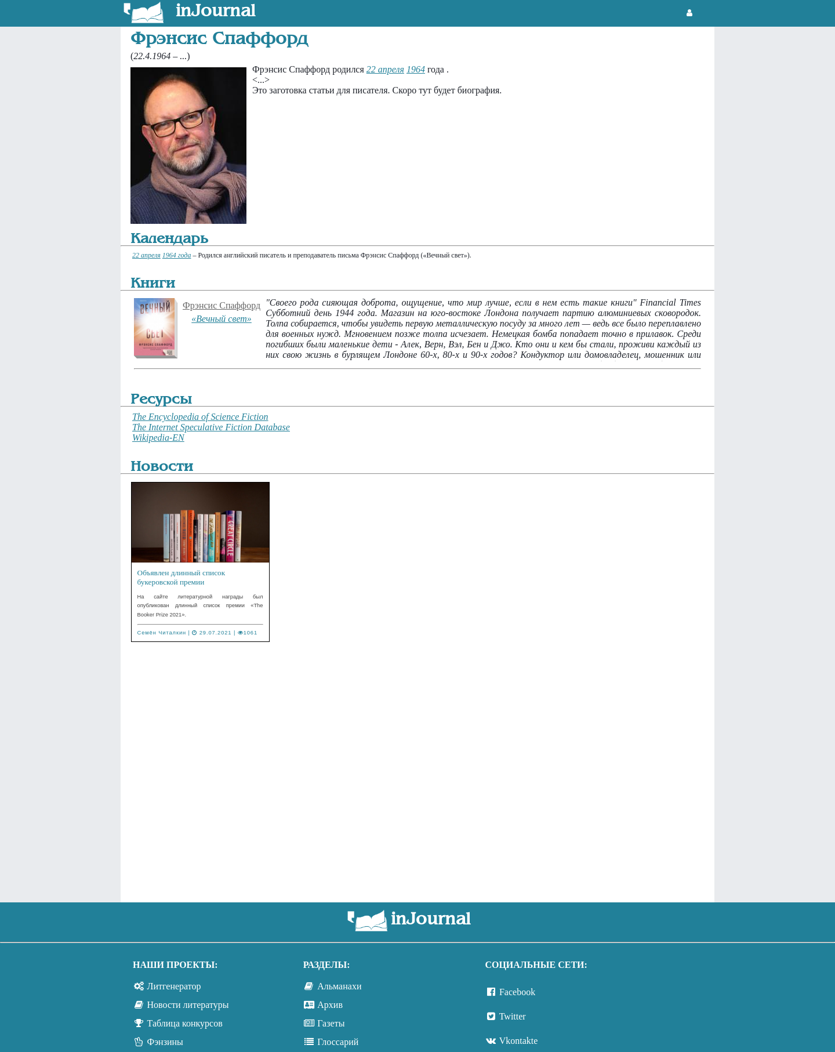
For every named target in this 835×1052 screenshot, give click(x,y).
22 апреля (385, 69)
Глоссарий (337, 1042)
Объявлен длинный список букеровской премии (181, 577)
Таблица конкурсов (185, 1023)
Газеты (330, 1023)
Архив (330, 1005)
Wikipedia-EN (158, 437)
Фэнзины (165, 1042)
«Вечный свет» (221, 319)
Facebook (517, 992)
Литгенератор (174, 986)
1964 (415, 69)
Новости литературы (188, 1005)
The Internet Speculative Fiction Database (211, 427)
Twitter (512, 1016)
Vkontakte (518, 1041)
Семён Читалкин (162, 633)
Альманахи (339, 986)
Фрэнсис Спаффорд (221, 305)
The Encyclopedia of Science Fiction (200, 417)
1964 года (176, 255)
